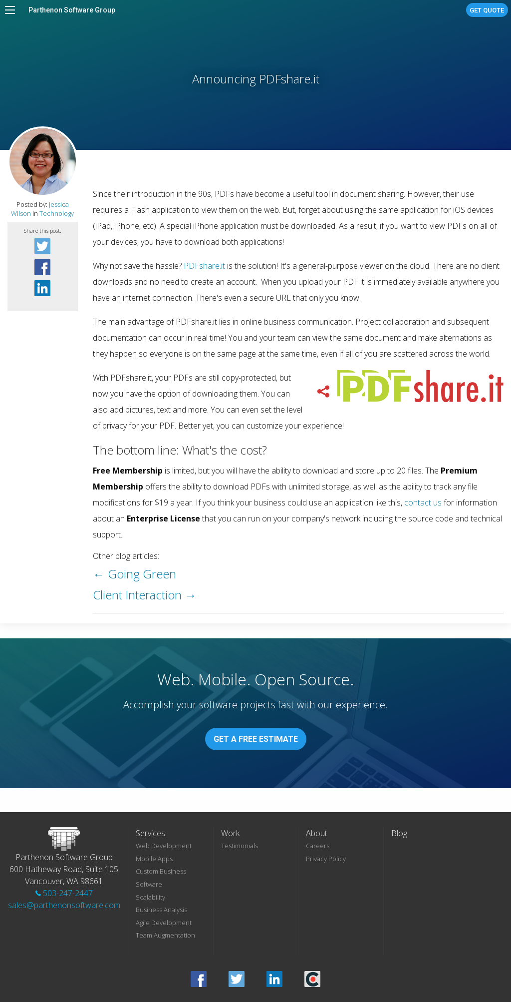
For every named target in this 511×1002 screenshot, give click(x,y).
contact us (423, 502)
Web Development (164, 845)
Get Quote (487, 10)
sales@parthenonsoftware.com (64, 905)
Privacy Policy (326, 858)
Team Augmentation (165, 935)
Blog (399, 833)
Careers (317, 845)
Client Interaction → (145, 594)
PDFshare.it (204, 265)
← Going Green (134, 573)
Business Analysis (161, 909)
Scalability (150, 897)
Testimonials (239, 845)
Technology (56, 213)
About (316, 833)
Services (150, 833)
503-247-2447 (64, 893)
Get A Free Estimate (256, 739)
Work (230, 833)
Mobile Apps (154, 858)
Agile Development (164, 922)
